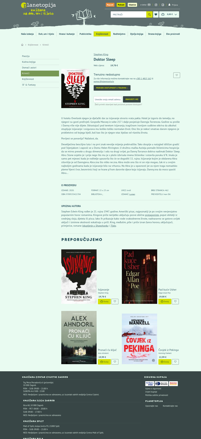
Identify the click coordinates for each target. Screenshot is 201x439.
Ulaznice (132, 4)
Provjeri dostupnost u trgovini (112, 88)
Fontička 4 (27, 394)
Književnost (102, 33)
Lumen (132, 194)
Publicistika (85, 33)
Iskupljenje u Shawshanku (95, 225)
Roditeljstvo (119, 33)
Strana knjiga (154, 33)
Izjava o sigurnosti (153, 339)
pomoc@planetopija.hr (104, 81)
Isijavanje (88, 265)
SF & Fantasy (29, 84)
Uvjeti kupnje (151, 342)
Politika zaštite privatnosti (156, 346)
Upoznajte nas (151, 357)
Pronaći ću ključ (92, 301)
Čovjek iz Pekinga (154, 301)
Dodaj (89, 276)
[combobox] (128, 14)
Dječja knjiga (136, 33)
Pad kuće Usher (153, 265)
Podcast (121, 4)
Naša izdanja (27, 33)
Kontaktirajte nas (170, 357)
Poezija (25, 56)
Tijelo (113, 225)
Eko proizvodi (173, 33)
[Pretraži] (149, 14)
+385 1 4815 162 (143, 78)
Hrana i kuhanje (67, 33)
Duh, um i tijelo (46, 33)
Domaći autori (29, 67)
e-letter (145, 4)
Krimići (46, 44)
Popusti (110, 4)
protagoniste (152, 215)
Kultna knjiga (28, 61)
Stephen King (101, 54)
